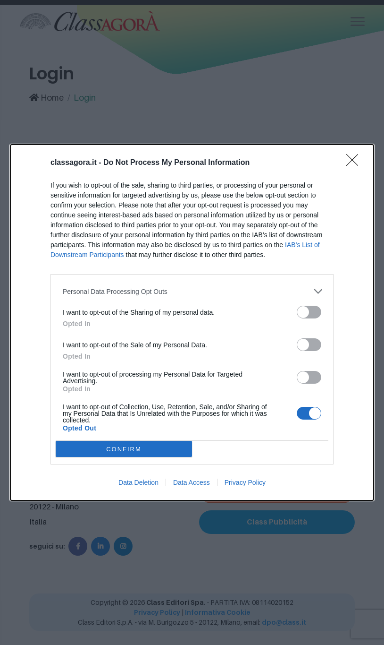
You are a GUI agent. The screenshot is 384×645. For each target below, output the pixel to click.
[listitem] (192, 291)
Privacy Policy (245, 482)
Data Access (191, 482)
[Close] (355, 163)
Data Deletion (138, 482)
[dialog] (192, 322)
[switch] (309, 312)
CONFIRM (124, 449)
